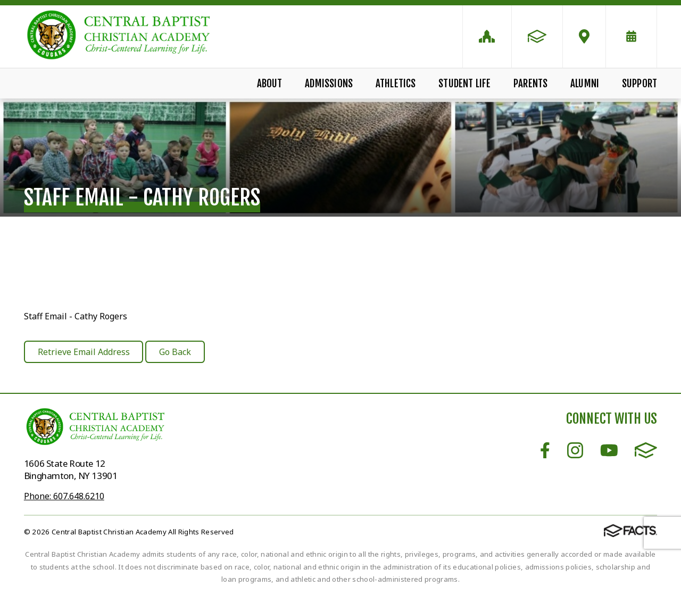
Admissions (329, 83)
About (270, 83)
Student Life (464, 83)
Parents (530, 83)
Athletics (396, 83)
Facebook (545, 450)
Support (639, 83)
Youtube (609, 450)
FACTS (646, 450)
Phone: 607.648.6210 (64, 496)
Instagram (575, 450)
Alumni (584, 83)
